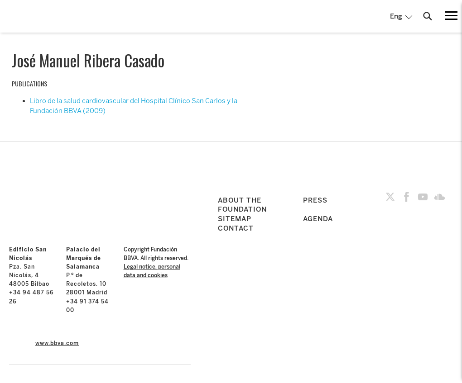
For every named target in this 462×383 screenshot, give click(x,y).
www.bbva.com (57, 343)
